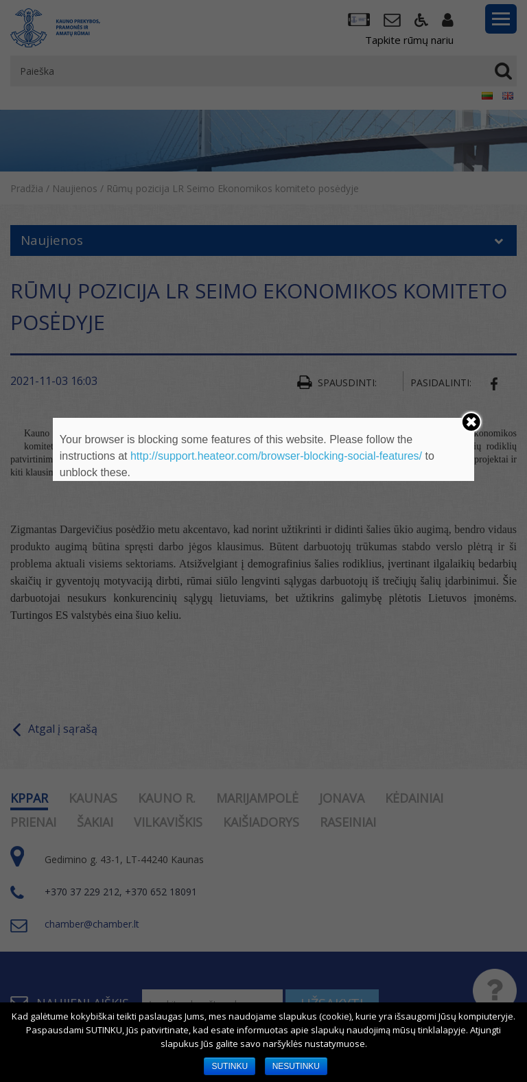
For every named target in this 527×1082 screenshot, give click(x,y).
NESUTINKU (296, 1066)
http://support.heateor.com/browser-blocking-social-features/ (276, 456)
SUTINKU (229, 1066)
